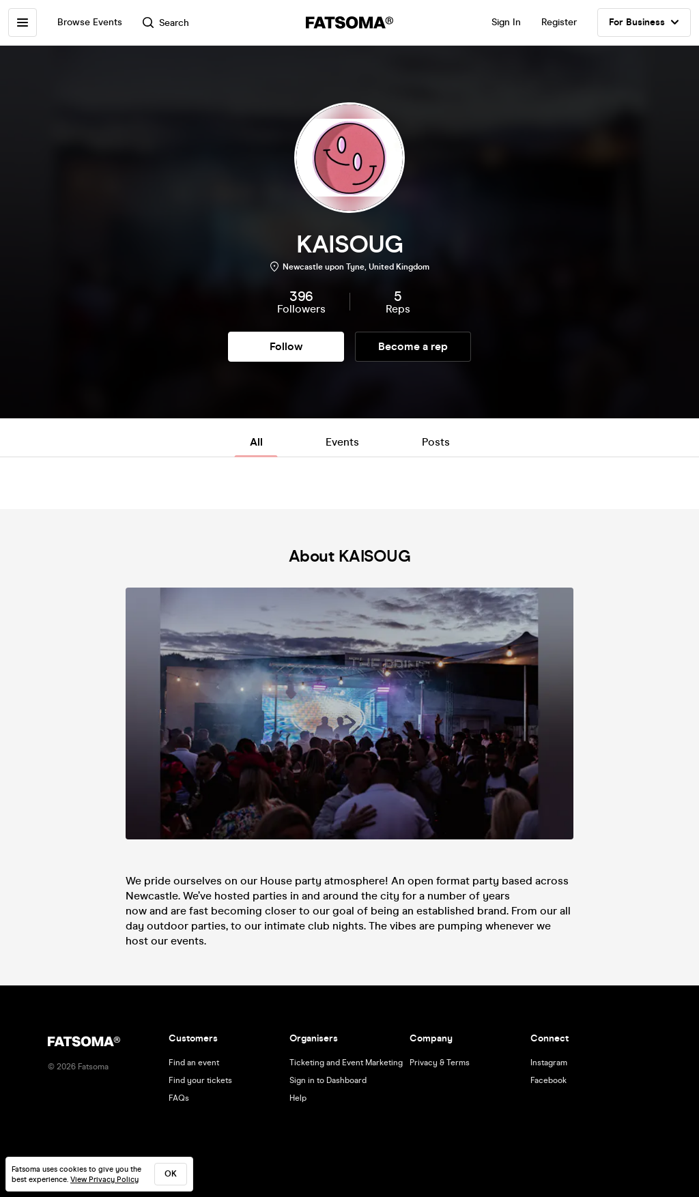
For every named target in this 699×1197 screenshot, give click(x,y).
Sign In (506, 22)
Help (297, 1098)
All (256, 441)
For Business (644, 22)
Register (559, 22)
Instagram (548, 1062)
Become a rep (413, 346)
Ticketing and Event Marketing (346, 1062)
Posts (436, 441)
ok (171, 1174)
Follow (286, 346)
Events (342, 441)
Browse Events (89, 22)
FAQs (179, 1098)
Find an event (194, 1062)
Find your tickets (200, 1080)
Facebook (548, 1080)
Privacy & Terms (440, 1062)
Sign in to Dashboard (328, 1080)
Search (166, 23)
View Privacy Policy (104, 1179)
